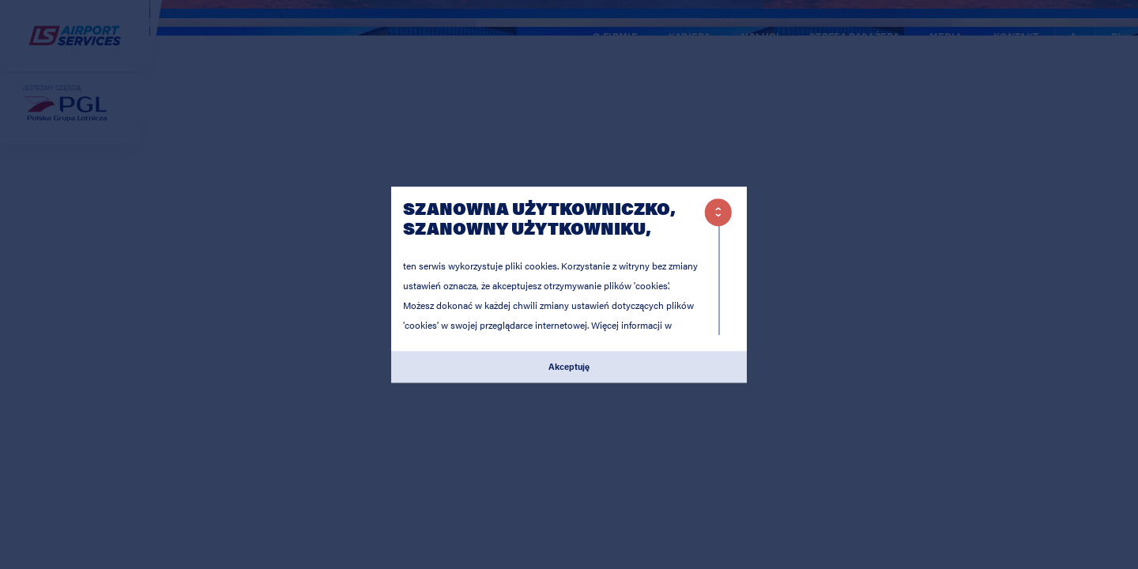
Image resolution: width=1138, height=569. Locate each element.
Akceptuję (569, 366)
